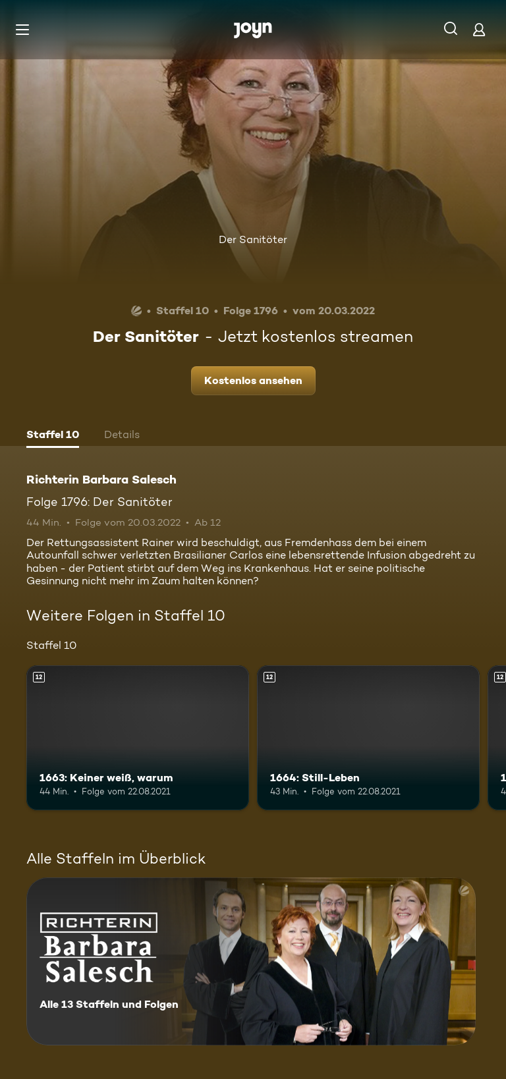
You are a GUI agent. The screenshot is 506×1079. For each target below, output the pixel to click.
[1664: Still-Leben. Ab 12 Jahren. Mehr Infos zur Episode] (368, 737)
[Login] (479, 29)
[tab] (53, 436)
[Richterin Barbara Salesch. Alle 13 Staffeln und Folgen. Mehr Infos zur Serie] (251, 961)
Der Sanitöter (253, 239)
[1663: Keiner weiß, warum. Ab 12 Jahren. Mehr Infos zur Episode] (137, 737)
